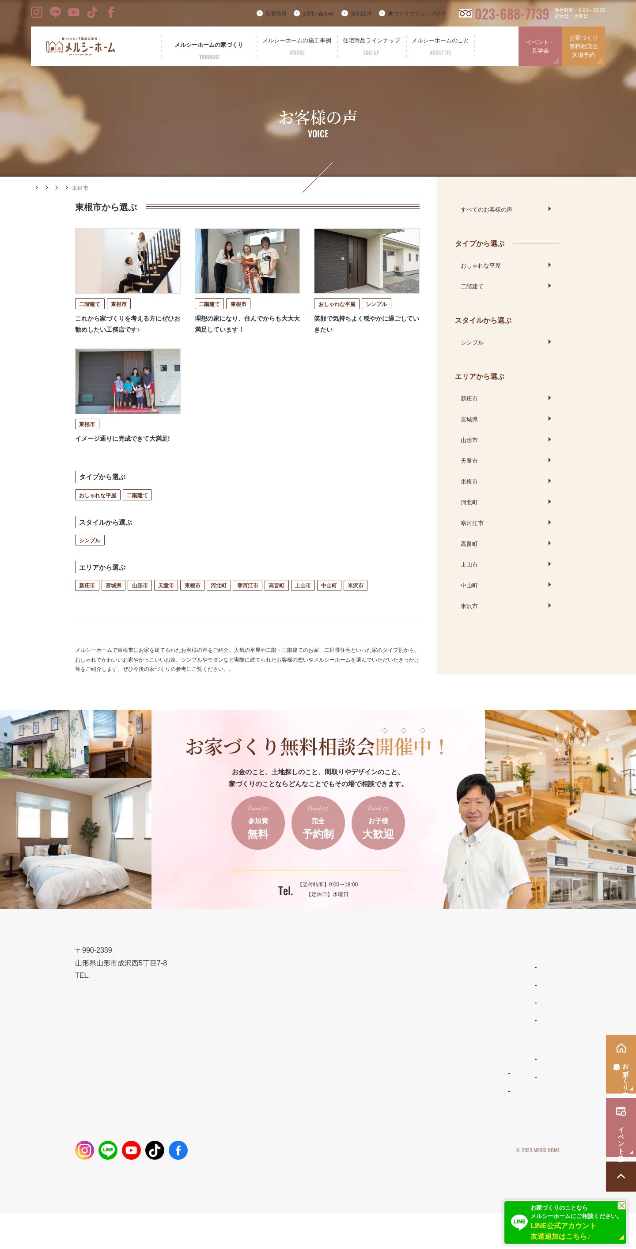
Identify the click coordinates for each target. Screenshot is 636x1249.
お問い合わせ (318, 14)
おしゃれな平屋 (97, 512)
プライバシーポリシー (471, 1187)
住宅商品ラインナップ (406, 985)
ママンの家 (391, 1057)
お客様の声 (105, 188)
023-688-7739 (512, 13)
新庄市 (87, 602)
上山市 (303, 602)
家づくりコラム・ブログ (417, 14)
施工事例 (70, 188)
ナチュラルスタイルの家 (407, 1021)
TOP (278, 985)
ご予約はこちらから (312, 893)
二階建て (137, 512)
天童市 (166, 602)
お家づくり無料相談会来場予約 (583, 46)
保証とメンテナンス (301, 1070)
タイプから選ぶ (479, 243)
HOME (40, 188)
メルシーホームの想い (305, 1007)
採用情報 (475, 1113)
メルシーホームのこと (406, 1077)
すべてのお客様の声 (486, 208)
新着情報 (276, 14)
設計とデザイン (295, 1028)
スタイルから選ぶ (483, 319)
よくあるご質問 (396, 1096)
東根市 (193, 602)
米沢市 (355, 602)
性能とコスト (291, 1049)
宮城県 (113, 602)
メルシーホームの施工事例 (311, 1091)
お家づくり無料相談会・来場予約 (511, 1028)
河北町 (219, 602)
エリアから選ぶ (148, 188)
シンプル (89, 557)
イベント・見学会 (540, 46)
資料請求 (361, 14)
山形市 (140, 602)
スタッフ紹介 (393, 1113)
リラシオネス (393, 1039)
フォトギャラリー (297, 1110)
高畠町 (276, 602)
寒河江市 (247, 602)
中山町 (329, 602)
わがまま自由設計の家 (404, 1004)
